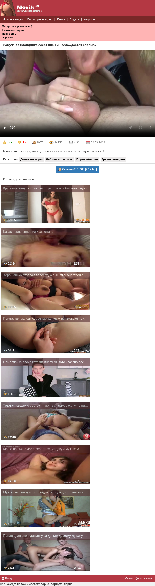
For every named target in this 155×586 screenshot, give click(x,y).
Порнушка (8, 37)
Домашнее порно (31, 159)
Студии (74, 19)
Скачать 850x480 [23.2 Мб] (77, 169)
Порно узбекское (87, 159)
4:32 (74, 142)
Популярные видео (39, 19)
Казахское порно (13, 30)
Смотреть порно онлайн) (17, 26)
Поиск (61, 19)
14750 (55, 142)
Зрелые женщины (113, 159)
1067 (37, 142)
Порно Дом (9, 33)
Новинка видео (13, 19)
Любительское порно (59, 159)
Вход (7, 578)
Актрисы (89, 19)
